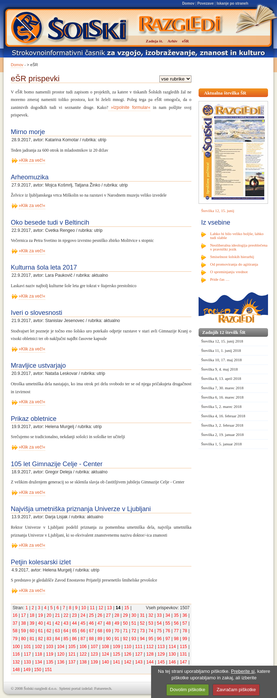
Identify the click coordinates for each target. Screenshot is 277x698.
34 (167, 615)
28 (116, 615)
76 (167, 630)
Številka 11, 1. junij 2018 (221, 350)
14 (117, 607)
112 (150, 646)
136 (60, 662)
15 (126, 607)
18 (31, 615)
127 (138, 654)
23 (74, 615)
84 (57, 638)
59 (23, 630)
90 (108, 638)
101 (27, 646)
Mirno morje (28, 132)
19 (40, 615)
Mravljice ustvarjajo (38, 365)
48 (108, 623)
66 (83, 630)
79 (15, 638)
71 (125, 630)
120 (60, 654)
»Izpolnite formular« (129, 107)
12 (101, 607)
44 (74, 623)
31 (142, 615)
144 (150, 662)
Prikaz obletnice (33, 418)
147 (183, 662)
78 (184, 630)
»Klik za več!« (32, 160)
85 (66, 638)
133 (27, 662)
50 (125, 623)
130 (172, 654)
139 (94, 662)
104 (60, 646)
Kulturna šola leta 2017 (44, 267)
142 (127, 662)
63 (57, 630)
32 (151, 615)
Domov (188, 3)
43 (66, 623)
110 (127, 646)
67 (91, 630)
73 (142, 630)
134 (38, 662)
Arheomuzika (30, 177)
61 (40, 630)
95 (151, 638)
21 (57, 615)
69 (108, 630)
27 (108, 615)
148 (16, 669)
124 (105, 654)
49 (116, 623)
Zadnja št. (154, 41)
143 (138, 662)
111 (138, 646)
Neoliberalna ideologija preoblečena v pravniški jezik (238, 247)
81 (31, 638)
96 (159, 638)
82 (40, 638)
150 (37, 669)
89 (99, 638)
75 (159, 630)
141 (116, 662)
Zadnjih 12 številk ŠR (223, 332)
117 (27, 654)
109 (116, 646)
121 (72, 654)
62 (48, 630)
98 (176, 638)
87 (83, 638)
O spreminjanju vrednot (229, 272)
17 (23, 615)
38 (23, 623)
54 (159, 623)
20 (48, 615)
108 (105, 646)
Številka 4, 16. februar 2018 (223, 416)
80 (23, 638)
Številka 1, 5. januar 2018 (221, 444)
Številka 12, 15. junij (217, 210)
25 (91, 615)
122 (83, 654)
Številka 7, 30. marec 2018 (222, 388)
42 (57, 623)
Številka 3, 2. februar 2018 (222, 425)
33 (159, 615)
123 (94, 654)
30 (133, 615)
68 (99, 630)
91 (116, 638)
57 (184, 623)
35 (176, 615)
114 (172, 646)
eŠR (185, 41)
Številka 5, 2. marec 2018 (221, 406)
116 (16, 654)
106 (83, 646)
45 (83, 623)
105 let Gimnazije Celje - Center (57, 464)
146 (172, 662)
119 (49, 654)
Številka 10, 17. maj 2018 (221, 360)
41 (48, 623)
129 (161, 654)
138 (83, 662)
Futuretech (102, 688)
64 (66, 630)
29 (125, 615)
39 (31, 623)
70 (116, 630)
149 (27, 669)
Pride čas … (220, 279)
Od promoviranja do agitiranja (234, 264)
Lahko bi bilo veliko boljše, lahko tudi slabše (236, 235)
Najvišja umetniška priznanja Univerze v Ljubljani (81, 509)
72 (133, 630)
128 (150, 654)
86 (74, 638)
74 (151, 630)
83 (48, 638)
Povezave (205, 3)
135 (49, 662)
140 (105, 662)
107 (94, 646)
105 (72, 646)
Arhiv (173, 41)
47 (99, 623)
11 (92, 607)
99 (184, 638)
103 (49, 646)
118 (38, 654)
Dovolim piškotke (187, 689)
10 (83, 607)
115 (183, 646)
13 (109, 607)
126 (127, 654)
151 (48, 669)
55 (167, 623)
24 (83, 615)
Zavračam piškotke (236, 689)
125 (116, 654)
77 (176, 630)
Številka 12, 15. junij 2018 (222, 341)
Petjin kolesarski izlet (41, 562)
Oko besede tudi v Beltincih (50, 222)
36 (184, 615)
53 (151, 623)
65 (74, 630)
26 (99, 615)
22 (66, 615)
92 (125, 638)
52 (142, 623)
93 (133, 638)
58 (15, 630)
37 (15, 623)
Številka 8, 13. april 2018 (221, 378)
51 (133, 623)
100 (16, 646)
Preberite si (243, 671)
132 (16, 662)
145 (161, 662)
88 (91, 638)
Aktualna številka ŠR (225, 93)
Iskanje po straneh (232, 3)
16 (15, 615)
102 (38, 646)
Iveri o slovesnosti (36, 312)
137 (72, 662)
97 (167, 638)
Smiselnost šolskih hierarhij (232, 256)
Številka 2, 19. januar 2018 (222, 434)
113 (161, 646)
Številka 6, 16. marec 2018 (222, 397)
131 (183, 654)
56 (176, 623)
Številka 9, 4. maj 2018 (219, 369)
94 (142, 638)
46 (91, 623)
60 (31, 630)
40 (40, 623)
